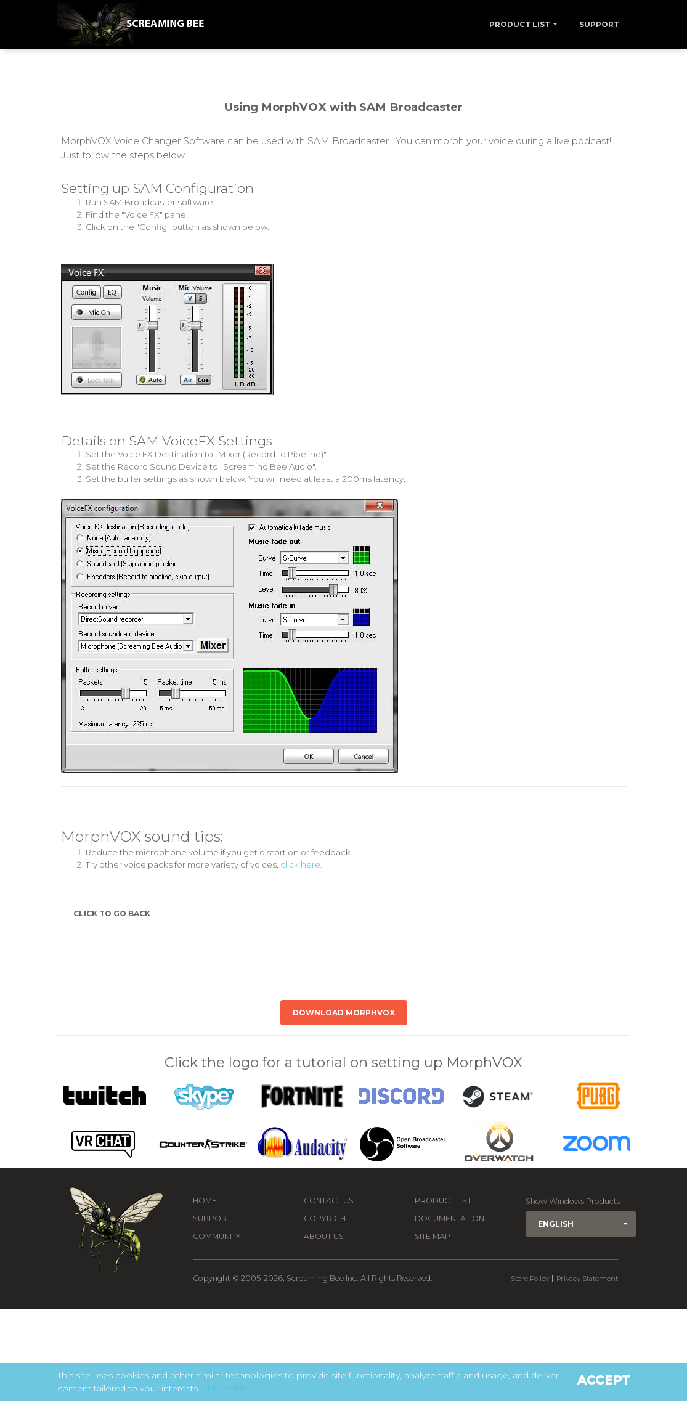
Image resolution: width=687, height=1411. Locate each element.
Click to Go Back (111, 913)
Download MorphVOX (344, 1012)
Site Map (432, 1236)
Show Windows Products (573, 1201)
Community (217, 1236)
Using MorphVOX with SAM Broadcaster (343, 107)
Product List (519, 24)
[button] (581, 1224)
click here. (301, 864)
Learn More (232, 1388)
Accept (603, 1379)
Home (205, 1200)
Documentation (449, 1218)
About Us (324, 1236)
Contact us (329, 1200)
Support (599, 24)
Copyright (327, 1218)
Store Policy (530, 1278)
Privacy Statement (587, 1278)
